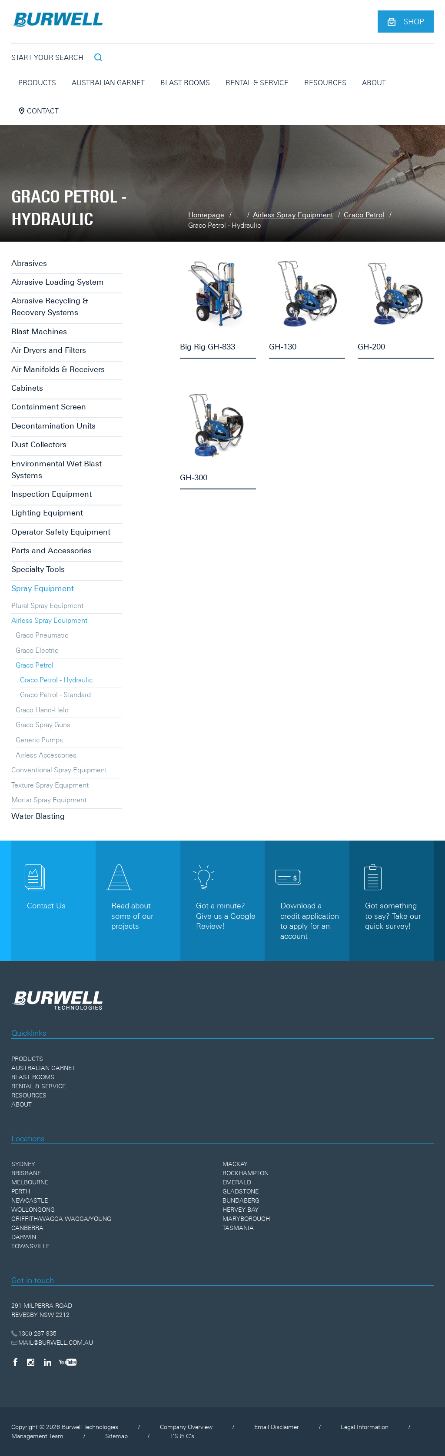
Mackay (235, 1163)
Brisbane (26, 1173)
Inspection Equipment (51, 494)
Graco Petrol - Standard (55, 694)
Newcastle (29, 1200)
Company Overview (186, 1426)
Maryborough (246, 1218)
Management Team (37, 1436)
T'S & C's (181, 1436)
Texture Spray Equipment (50, 785)
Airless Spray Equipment (293, 215)
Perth (20, 1191)
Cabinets (27, 387)
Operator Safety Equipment (60, 531)
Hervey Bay (240, 1209)
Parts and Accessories (51, 550)
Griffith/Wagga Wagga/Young (61, 1218)
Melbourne (29, 1182)
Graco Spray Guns (43, 724)
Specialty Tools (38, 569)
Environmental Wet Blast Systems (56, 469)
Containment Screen (48, 406)
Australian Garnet (108, 82)
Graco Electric (37, 650)
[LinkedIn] (47, 1362)
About (374, 82)
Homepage (206, 215)
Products (37, 82)
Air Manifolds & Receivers (58, 369)
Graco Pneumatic (42, 635)
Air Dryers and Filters (48, 350)
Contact (38, 111)
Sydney (23, 1163)
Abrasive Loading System (57, 281)
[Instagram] (30, 1362)
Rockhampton (245, 1173)
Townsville (30, 1246)
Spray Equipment (42, 588)
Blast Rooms (185, 82)
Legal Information (365, 1426)
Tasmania (238, 1227)
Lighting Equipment (47, 512)
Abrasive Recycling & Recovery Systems (49, 306)
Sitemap (116, 1436)
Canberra (27, 1227)
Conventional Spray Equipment (59, 770)
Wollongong (33, 1209)
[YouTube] (67, 1362)
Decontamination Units (53, 425)
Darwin (23, 1236)
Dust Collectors (38, 444)
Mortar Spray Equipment (48, 800)
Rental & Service (257, 82)
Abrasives (29, 263)
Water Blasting (38, 816)
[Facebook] (15, 1362)
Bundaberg (240, 1200)
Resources (325, 82)
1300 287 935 (34, 1333)
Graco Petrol (364, 215)
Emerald (236, 1182)
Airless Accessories (46, 755)
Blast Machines (39, 331)
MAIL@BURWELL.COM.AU (52, 1342)
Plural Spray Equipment (47, 605)
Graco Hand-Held (42, 710)
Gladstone (240, 1191)
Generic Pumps (39, 740)
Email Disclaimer (276, 1426)
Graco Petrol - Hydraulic (56, 680)
